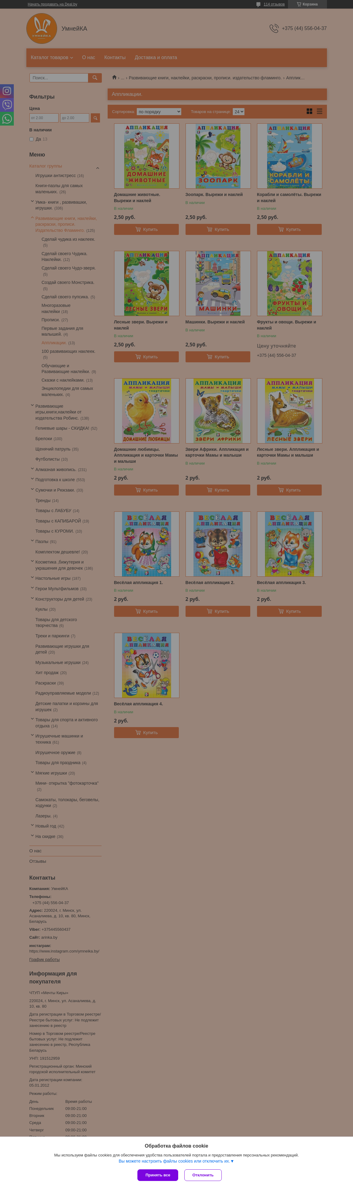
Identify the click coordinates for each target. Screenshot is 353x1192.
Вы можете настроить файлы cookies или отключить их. (174, 1161)
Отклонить (202, 1175)
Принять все (157, 1175)
